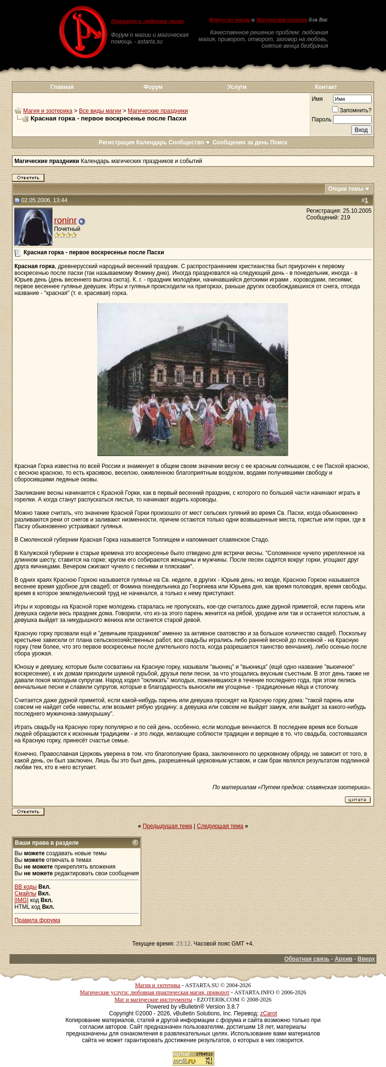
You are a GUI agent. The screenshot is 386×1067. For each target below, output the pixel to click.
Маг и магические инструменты (153, 999)
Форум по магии (229, 19)
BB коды (25, 886)
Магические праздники (158, 111)
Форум (153, 87)
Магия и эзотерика (48, 111)
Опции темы (346, 188)
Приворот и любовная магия (147, 21)
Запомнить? (352, 110)
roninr (65, 220)
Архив (343, 959)
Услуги (237, 87)
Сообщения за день (240, 142)
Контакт (326, 87)
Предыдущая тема (167, 826)
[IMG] (21, 900)
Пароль (322, 119)
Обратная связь (307, 959)
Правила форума (37, 920)
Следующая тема (220, 826)
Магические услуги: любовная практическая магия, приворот (155, 992)
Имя (317, 99)
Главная (62, 87)
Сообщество (189, 142)
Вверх (366, 959)
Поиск (278, 142)
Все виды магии (100, 111)
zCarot (268, 1013)
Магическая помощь (281, 19)
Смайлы (25, 893)
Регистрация (117, 142)
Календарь (151, 142)
